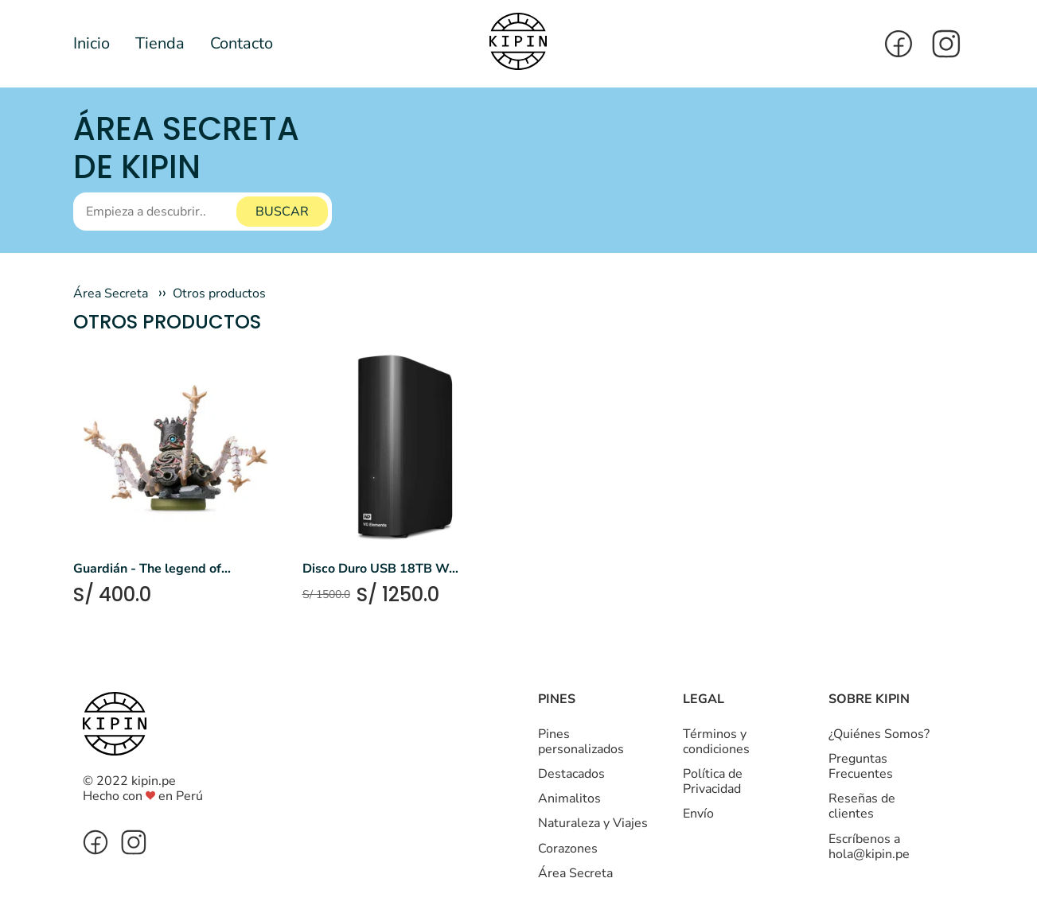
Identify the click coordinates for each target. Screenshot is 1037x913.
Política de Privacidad (713, 781)
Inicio (91, 43)
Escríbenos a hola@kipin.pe (869, 846)
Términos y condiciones (716, 741)
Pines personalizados (581, 741)
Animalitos (569, 798)
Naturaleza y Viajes (593, 823)
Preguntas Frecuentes (860, 766)
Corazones (568, 848)
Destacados (571, 774)
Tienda (160, 43)
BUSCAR (282, 211)
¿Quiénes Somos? (879, 734)
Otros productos (219, 293)
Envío (698, 813)
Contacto (241, 43)
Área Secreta (110, 293)
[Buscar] (202, 211)
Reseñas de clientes (861, 806)
